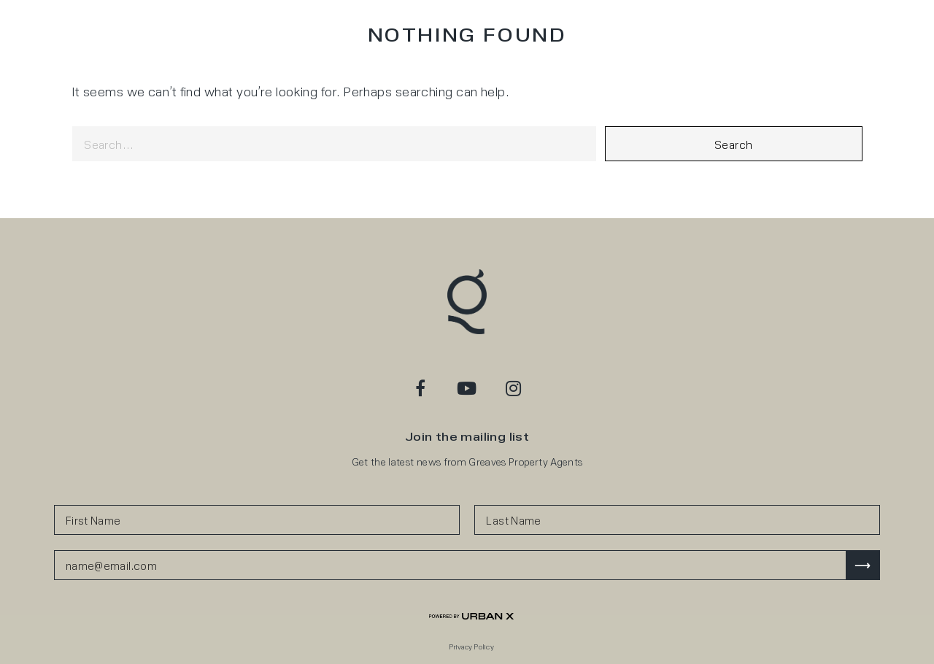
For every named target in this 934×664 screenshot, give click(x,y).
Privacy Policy (471, 646)
